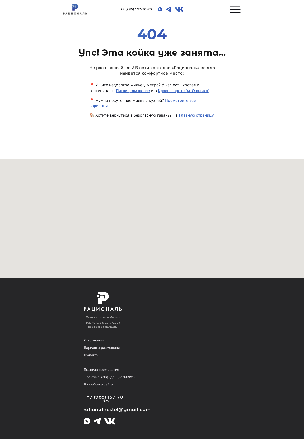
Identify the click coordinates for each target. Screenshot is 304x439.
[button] (235, 9)
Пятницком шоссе (133, 90)
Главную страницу (196, 115)
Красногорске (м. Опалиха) (183, 90)
